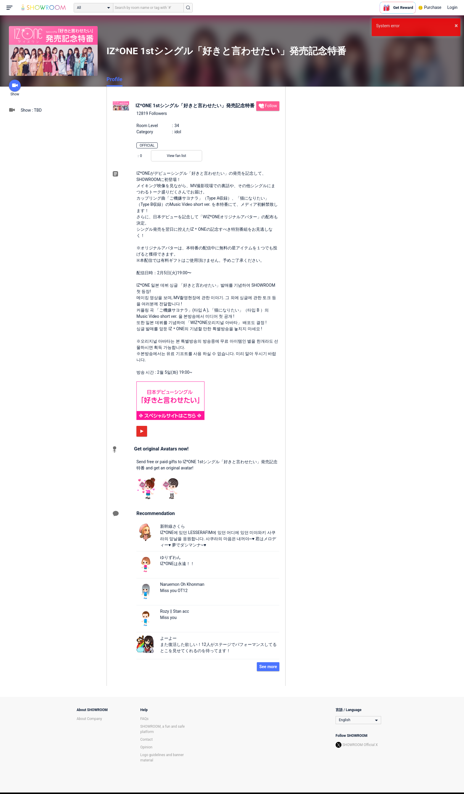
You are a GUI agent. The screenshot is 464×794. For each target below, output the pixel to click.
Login (452, 7)
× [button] (456, 25)
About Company (89, 719)
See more (268, 666)
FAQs (144, 719)
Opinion (146, 747)
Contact (146, 739)
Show (15, 88)
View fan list (176, 156)
